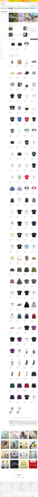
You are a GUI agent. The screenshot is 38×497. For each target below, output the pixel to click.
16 (29, 414)
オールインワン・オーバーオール (4, 30)
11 (23, 414)
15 (28, 414)
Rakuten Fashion (12, 10)
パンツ (4, 24)
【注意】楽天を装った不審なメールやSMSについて (19, 467)
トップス (4, 21)
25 (31, 414)
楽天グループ (33, 2)
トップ (9, 10)
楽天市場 (36, 2)
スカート (4, 28)
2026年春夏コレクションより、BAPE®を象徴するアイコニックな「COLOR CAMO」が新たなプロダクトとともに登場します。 (17, 35)
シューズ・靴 (4, 34)
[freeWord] (4, 17)
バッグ (4, 32)
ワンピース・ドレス (4, 26)
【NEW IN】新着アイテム (30, 34)
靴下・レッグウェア (4, 37)
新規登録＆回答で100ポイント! (28, 2)
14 (27, 414)
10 (22, 414)
